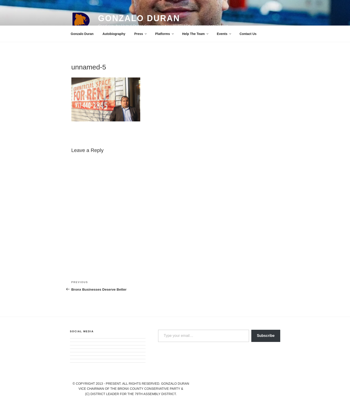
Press (140, 34)
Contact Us (248, 34)
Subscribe (265, 336)
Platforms (164, 34)
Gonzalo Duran (139, 18)
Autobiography (113, 34)
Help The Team (195, 34)
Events (224, 34)
